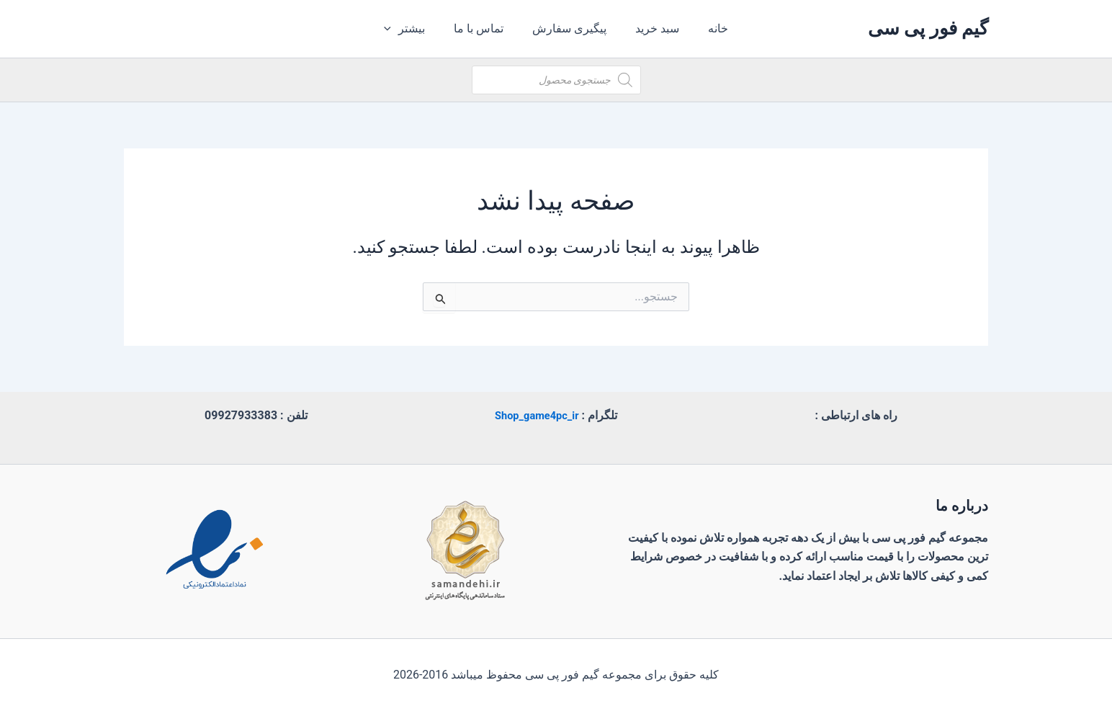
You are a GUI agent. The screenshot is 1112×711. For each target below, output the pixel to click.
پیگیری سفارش (569, 28)
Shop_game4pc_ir (536, 415)
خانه (706, 28)
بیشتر (415, 29)
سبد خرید (651, 28)
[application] (402, 29)
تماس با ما (484, 28)
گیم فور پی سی (928, 28)
